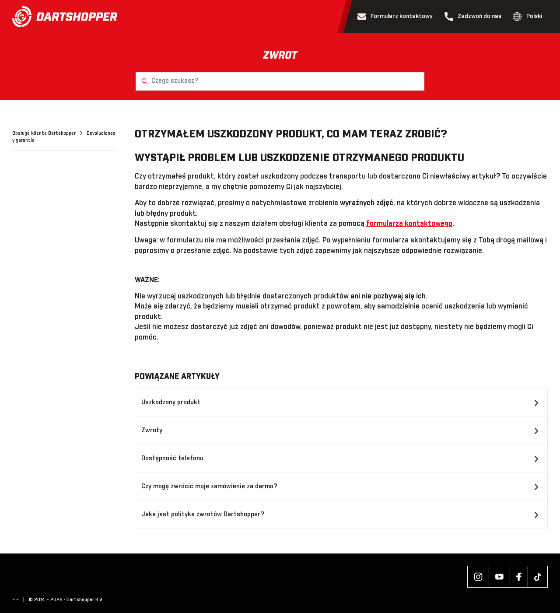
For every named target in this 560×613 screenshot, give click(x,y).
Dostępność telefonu (172, 458)
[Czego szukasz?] (280, 81)
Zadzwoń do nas (473, 16)
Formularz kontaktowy (395, 16)
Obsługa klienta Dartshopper (44, 133)
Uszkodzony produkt (170, 402)
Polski (527, 16)
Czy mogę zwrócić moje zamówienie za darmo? (209, 486)
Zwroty (151, 430)
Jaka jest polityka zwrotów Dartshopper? (202, 514)
